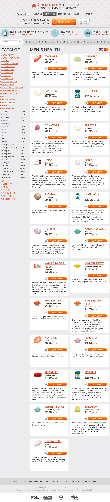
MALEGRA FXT (54, 300)
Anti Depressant (9, 63)
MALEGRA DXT (94, 263)
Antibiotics (7, 78)
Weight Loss (7, 196)
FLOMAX (50, 194)
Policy (75, 481)
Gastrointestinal (10, 90)
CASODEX (51, 91)
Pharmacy (58, 6)
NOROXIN (51, 337)
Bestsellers (50, 14)
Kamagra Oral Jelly (9, 147)
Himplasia (5, 138)
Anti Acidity (7, 55)
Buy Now (57, 68)
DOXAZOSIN (52, 125)
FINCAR (89, 160)
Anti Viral (6, 75)
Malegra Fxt (6, 153)
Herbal (4, 105)
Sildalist (4, 165)
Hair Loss (6, 96)
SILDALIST (51, 372)
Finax (3, 129)
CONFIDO (91, 91)
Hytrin (4, 141)
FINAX (48, 160)
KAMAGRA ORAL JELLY (55, 265)
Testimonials (64, 14)
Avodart (4, 111)
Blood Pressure (9, 81)
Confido (4, 120)
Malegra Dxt (6, 150)
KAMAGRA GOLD (95, 228)
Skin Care (6, 187)
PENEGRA (91, 337)
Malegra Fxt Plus (8, 156)
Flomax (4, 135)
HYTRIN (50, 228)
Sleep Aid (5, 190)
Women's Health (9, 199)
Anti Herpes (7, 72)
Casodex (5, 117)
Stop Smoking (8, 193)
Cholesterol (7, 84)
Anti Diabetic (8, 66)
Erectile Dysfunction (12, 87)
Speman (4, 168)
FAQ (66, 481)
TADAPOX (91, 406)
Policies (76, 14)
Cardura (4, 114)
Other (4, 181)
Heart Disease (8, 102)
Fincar (4, 132)
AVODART (51, 56)
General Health (9, 93)
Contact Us (87, 14)
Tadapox (5, 174)
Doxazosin (5, 123)
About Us (38, 14)
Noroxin (5, 159)
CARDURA (91, 56)
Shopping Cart (67, 22)
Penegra (5, 162)
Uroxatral (5, 177)
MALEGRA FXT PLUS (94, 302)
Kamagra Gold (7, 144)
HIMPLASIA (92, 194)
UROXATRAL (53, 441)
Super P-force (7, 171)
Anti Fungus (7, 69)
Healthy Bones (8, 99)
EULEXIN (90, 125)
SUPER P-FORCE (55, 406)
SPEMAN (90, 372)
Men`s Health (8, 108)
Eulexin (4, 126)
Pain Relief (6, 184)
